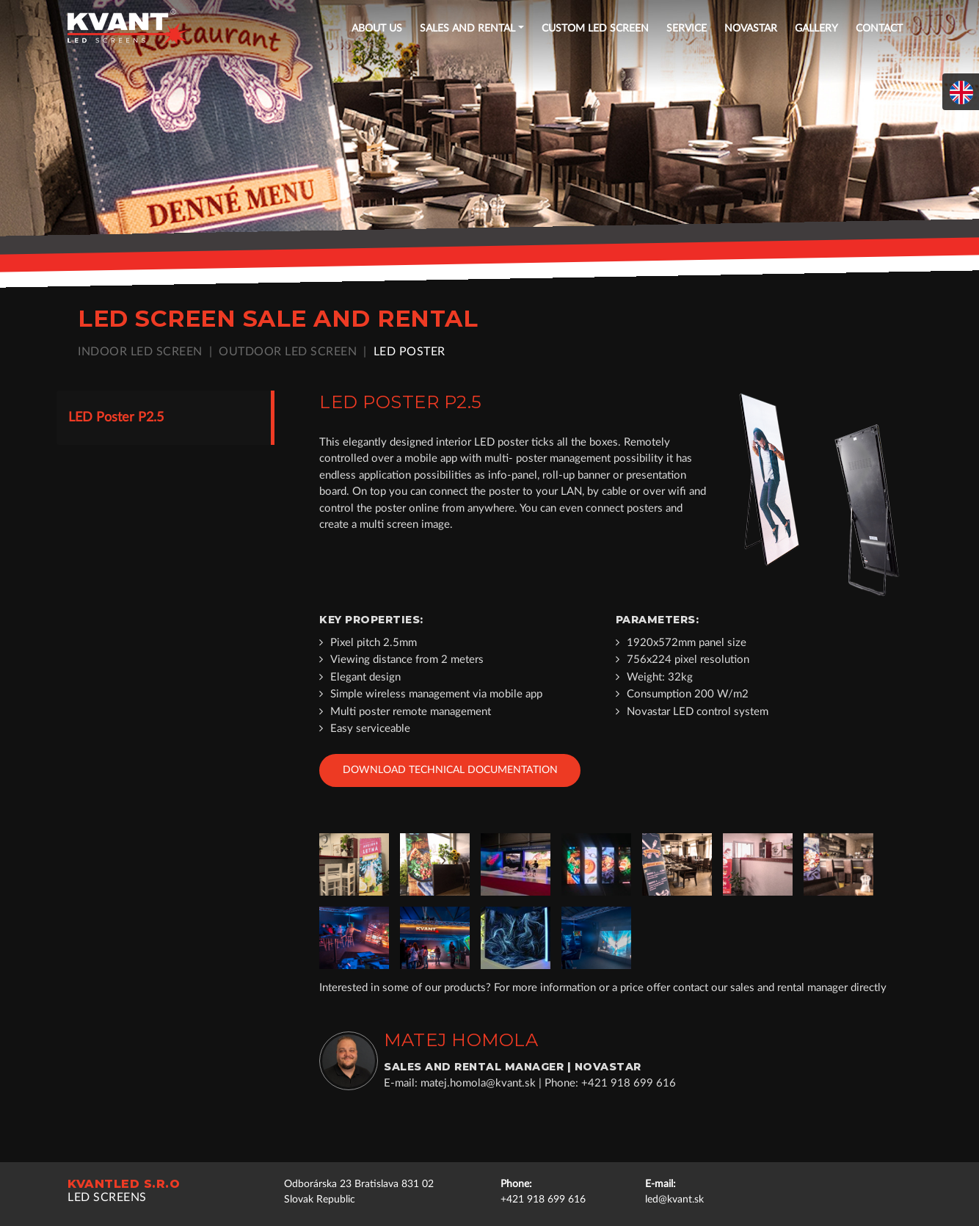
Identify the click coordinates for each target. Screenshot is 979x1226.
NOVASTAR (750, 28)
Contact (879, 28)
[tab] (164, 418)
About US (377, 28)
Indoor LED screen (142, 351)
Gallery (816, 28)
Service (686, 28)
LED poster (412, 351)
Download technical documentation (450, 769)
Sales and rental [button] (467, 28)
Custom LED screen (595, 28)
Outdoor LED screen (290, 351)
